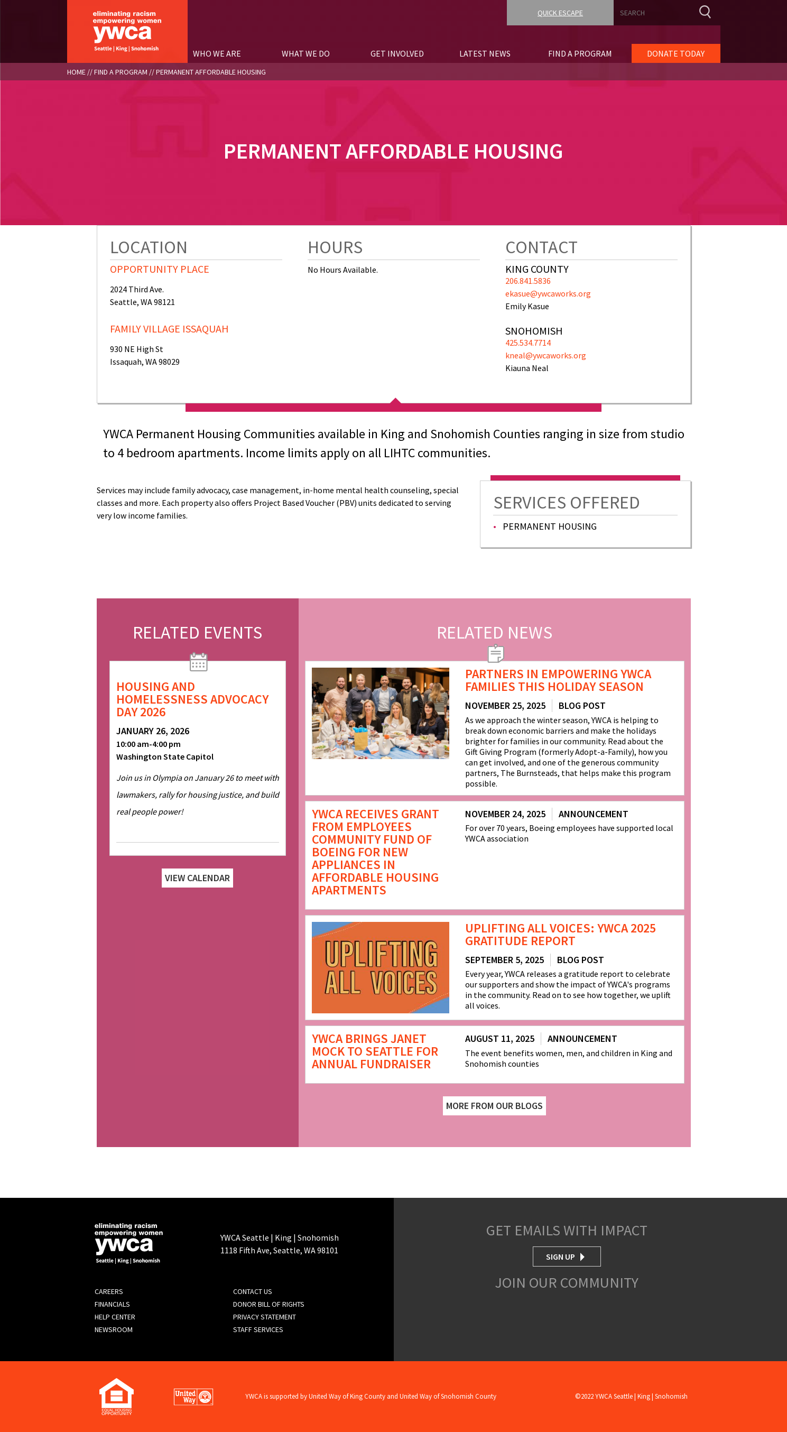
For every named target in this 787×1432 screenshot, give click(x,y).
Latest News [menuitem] (485, 53)
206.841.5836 (528, 280)
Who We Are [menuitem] (217, 53)
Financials (112, 1304)
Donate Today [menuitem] (676, 53)
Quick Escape (560, 12)
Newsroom (114, 1329)
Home (76, 72)
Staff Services (258, 1329)
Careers (109, 1291)
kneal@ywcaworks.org (545, 355)
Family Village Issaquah (169, 328)
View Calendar (197, 878)
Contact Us (252, 1291)
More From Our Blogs (494, 1106)
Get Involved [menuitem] (397, 53)
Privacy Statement (264, 1317)
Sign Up (560, 1256)
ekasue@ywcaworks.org (548, 293)
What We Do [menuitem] (306, 53)
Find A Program (120, 72)
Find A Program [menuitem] (580, 53)
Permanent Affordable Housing (211, 72)
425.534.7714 (528, 342)
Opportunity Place (159, 268)
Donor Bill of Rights (268, 1304)
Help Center (115, 1317)
